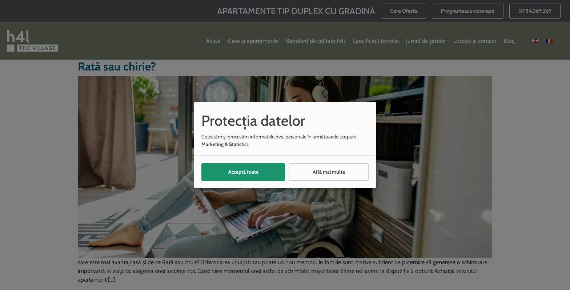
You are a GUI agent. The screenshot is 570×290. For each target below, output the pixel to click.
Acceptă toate (243, 172)
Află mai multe (329, 172)
